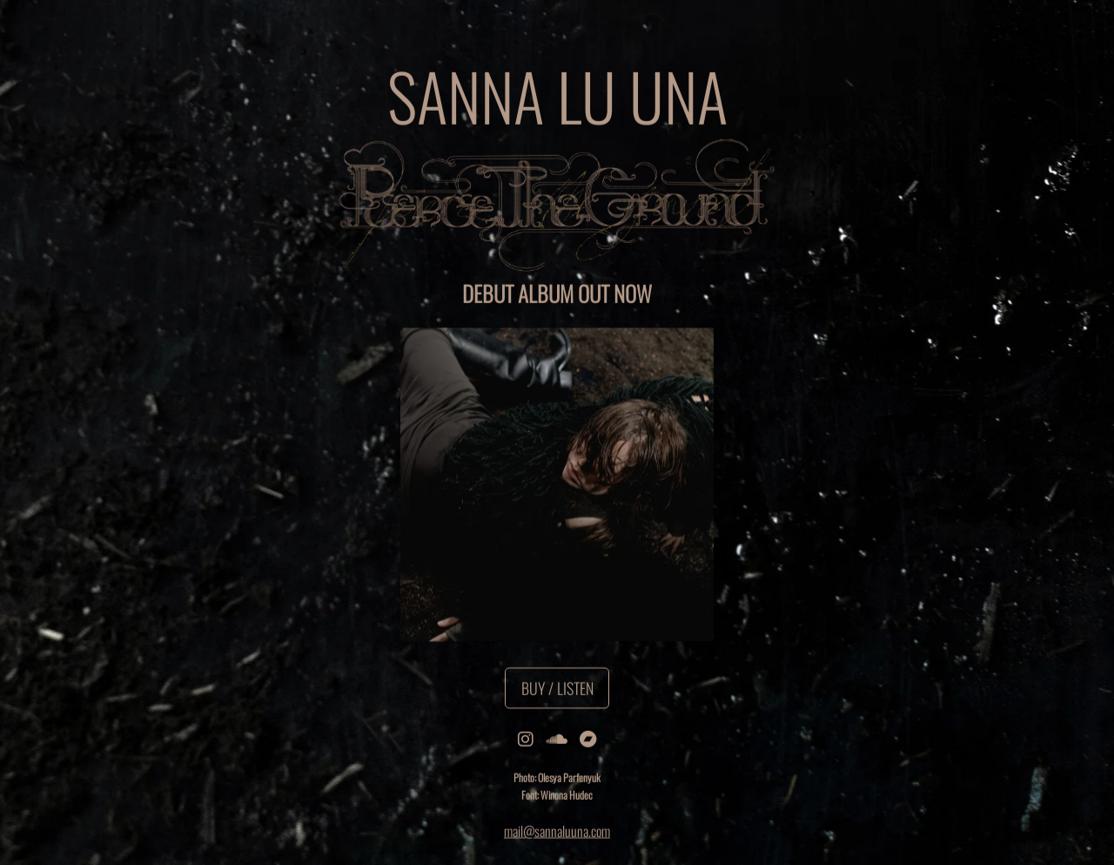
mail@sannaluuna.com (557, 831)
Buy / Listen (557, 688)
